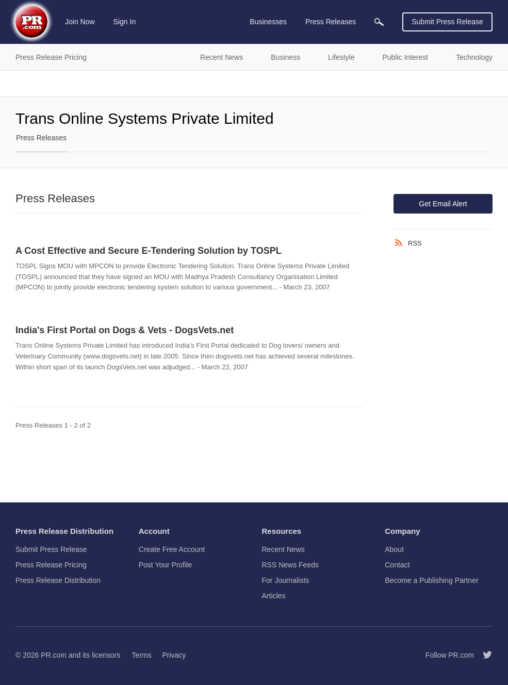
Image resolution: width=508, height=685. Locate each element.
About (394, 549)
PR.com (54, 655)
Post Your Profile (165, 565)
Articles (274, 596)
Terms (141, 655)
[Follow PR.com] (483, 655)
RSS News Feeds (290, 565)
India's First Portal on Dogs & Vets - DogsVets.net (124, 330)
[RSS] (401, 243)
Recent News (283, 549)
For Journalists (285, 580)
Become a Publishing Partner (431, 580)
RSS (415, 243)
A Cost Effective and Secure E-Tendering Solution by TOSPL (148, 251)
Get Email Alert (443, 204)
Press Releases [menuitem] (330, 22)
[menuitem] (379, 22)
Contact (397, 565)
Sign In (124, 22)
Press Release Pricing (51, 565)
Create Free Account (172, 549)
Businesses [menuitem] (268, 22)
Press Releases (41, 138)
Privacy (174, 655)
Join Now (80, 22)
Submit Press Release (447, 22)
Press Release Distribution (58, 580)
